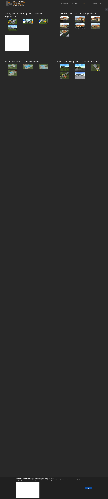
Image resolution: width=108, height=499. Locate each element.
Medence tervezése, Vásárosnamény (23, 61)
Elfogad (88, 488)
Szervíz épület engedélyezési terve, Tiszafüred (79, 61)
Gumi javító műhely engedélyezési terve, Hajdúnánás (25, 15)
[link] (100, 3)
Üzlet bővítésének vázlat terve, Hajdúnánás (78, 13)
